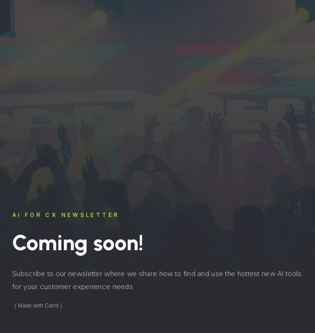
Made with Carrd (38, 305)
